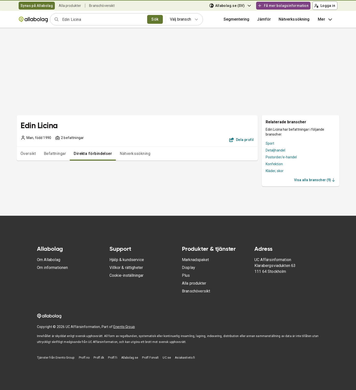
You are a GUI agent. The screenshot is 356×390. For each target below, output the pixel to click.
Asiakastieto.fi (185, 357)
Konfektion (274, 164)
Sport (270, 143)
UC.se (167, 357)
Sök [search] (154, 19)
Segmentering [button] (236, 19)
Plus (186, 275)
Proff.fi (112, 357)
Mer (325, 19)
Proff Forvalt (150, 357)
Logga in (324, 6)
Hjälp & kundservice (126, 259)
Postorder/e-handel (281, 157)
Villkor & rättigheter (126, 267)
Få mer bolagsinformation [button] (283, 6)
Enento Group (124, 327)
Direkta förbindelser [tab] (93, 153)
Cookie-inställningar (126, 275)
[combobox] (103, 19)
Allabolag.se (129, 357)
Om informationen (52, 267)
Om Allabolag (48, 259)
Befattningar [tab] (55, 153)
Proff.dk (99, 357)
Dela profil (241, 140)
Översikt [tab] (28, 153)
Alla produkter (70, 6)
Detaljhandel (275, 150)
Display (188, 267)
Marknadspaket (195, 259)
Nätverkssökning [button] (294, 19)
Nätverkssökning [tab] (135, 153)
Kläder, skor (275, 171)
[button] (264, 19)
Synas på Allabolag (37, 6)
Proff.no (84, 357)
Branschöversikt (102, 6)
